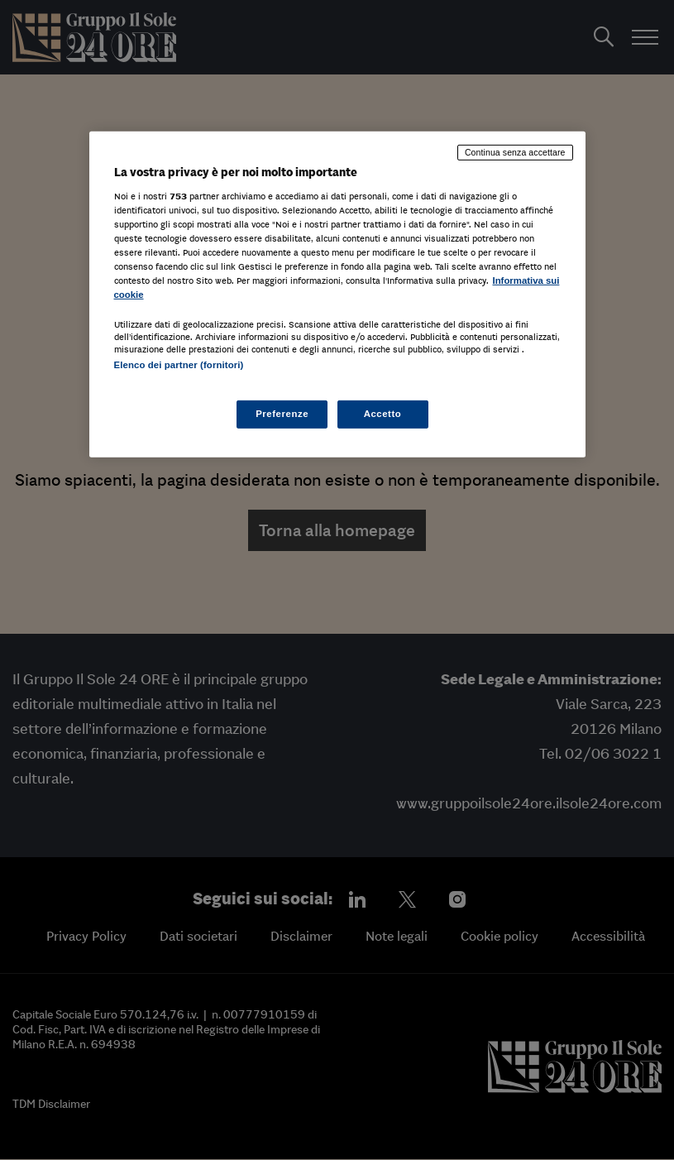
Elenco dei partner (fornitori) (179, 365)
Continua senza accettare (515, 152)
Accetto (383, 414)
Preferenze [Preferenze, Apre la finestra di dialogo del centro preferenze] (282, 414)
